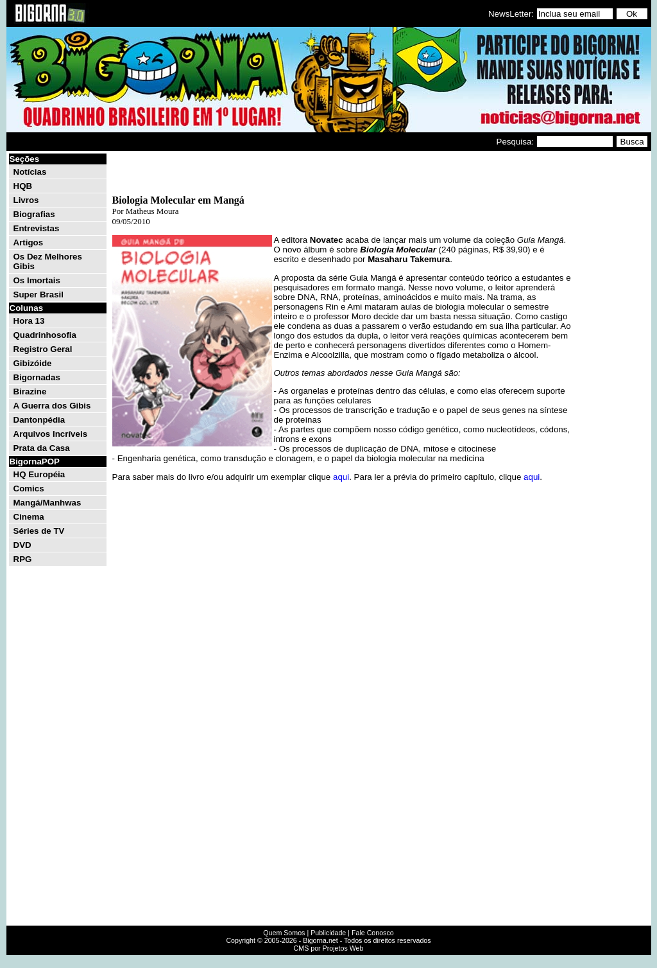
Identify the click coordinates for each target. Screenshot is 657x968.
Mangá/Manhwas (47, 502)
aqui (341, 477)
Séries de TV (39, 531)
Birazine (30, 391)
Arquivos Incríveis (50, 434)
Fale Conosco (373, 933)
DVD (22, 545)
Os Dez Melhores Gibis (47, 261)
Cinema (28, 517)
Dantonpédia (39, 420)
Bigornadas (36, 377)
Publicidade (328, 933)
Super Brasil (38, 294)
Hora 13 (29, 321)
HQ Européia (39, 474)
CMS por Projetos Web (329, 948)
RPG (22, 559)
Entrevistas (36, 228)
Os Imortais (36, 280)
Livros (26, 200)
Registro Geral (43, 349)
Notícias (30, 172)
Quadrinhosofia (44, 335)
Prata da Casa (41, 448)
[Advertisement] (610, 345)
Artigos (28, 242)
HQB (23, 186)
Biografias (34, 214)
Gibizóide (32, 363)
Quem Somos (284, 933)
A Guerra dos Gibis (52, 405)
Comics (28, 488)
